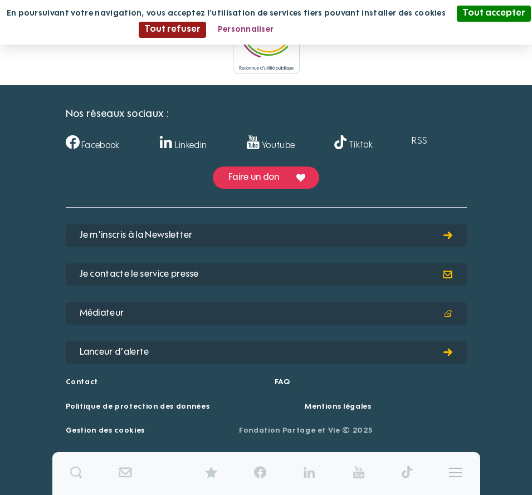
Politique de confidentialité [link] (339, 29)
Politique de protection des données (138, 406)
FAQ (282, 382)
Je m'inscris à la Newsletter (266, 235)
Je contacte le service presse (266, 274)
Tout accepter (493, 13)
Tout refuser (172, 29)
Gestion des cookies (105, 430)
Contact (82, 382)
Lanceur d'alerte (266, 352)
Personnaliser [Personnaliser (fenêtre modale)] (246, 29)
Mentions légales (338, 406)
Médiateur (266, 313)
